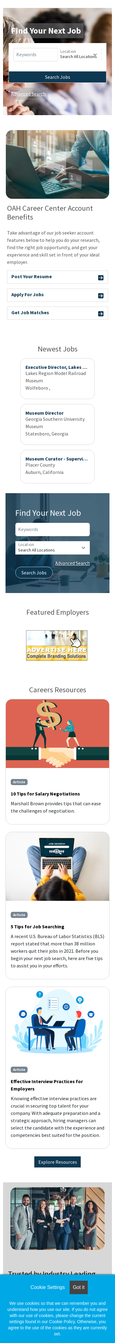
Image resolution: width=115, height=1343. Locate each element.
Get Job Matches (57, 313)
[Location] (79, 54)
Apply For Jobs (57, 295)
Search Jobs (57, 77)
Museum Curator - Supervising (58, 459)
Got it (78, 1287)
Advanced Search (28, 94)
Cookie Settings (47, 1287)
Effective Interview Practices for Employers (47, 1085)
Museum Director (44, 413)
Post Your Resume (57, 277)
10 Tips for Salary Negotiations (45, 794)
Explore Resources (57, 1162)
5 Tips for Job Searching (37, 926)
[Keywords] (35, 54)
